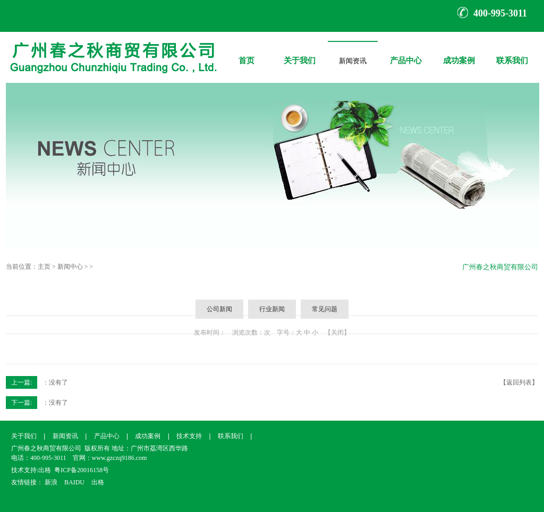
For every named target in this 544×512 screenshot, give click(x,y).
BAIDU (74, 482)
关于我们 (300, 53)
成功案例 (459, 53)
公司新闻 (219, 309)
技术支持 (189, 436)
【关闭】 (337, 332)
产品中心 (406, 53)
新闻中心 (70, 266)
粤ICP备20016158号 (81, 470)
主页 (44, 266)
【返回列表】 (519, 382)
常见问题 (324, 309)
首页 (246, 53)
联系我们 (512, 53)
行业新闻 (272, 309)
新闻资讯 (353, 58)
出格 (44, 470)
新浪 (51, 482)
